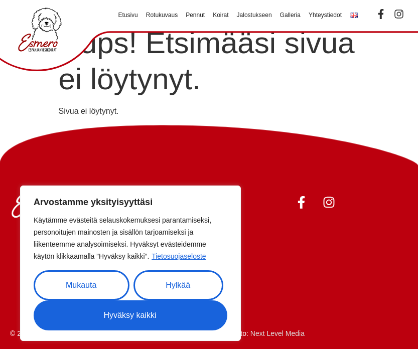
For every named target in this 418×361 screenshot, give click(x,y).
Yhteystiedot (325, 15)
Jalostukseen (254, 15)
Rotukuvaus (162, 15)
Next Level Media (277, 333)
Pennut (195, 15)
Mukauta (81, 285)
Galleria (290, 15)
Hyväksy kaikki (130, 315)
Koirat (220, 15)
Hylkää (178, 285)
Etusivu (127, 15)
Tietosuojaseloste (179, 256)
